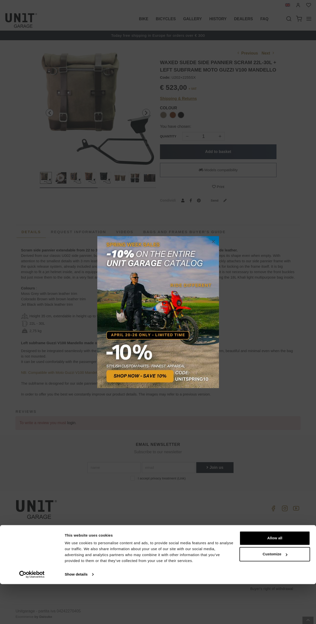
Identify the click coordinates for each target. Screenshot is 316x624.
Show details (76, 614)
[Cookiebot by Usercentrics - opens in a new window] (32, 614)
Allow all (274, 578)
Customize (275, 594)
